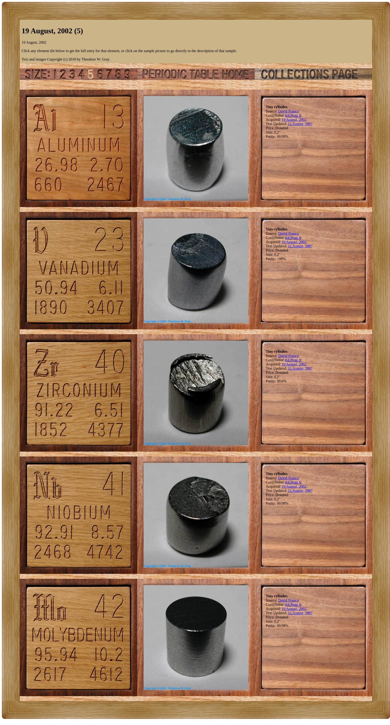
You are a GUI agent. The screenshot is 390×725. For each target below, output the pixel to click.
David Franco (288, 111)
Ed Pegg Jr (293, 115)
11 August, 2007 (300, 124)
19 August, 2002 (294, 120)
